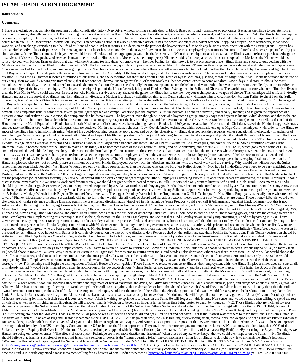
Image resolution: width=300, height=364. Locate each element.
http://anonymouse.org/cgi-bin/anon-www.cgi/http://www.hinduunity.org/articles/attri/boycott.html (72, 345)
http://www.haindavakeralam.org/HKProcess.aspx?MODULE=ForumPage (200, 353)
